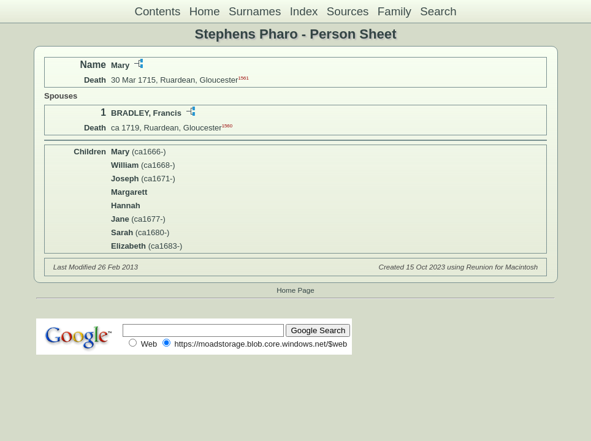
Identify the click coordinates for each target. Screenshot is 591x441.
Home (204, 11)
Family (394, 11)
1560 (227, 126)
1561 (243, 78)
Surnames (255, 11)
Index (304, 11)
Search (438, 11)
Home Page (295, 290)
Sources (348, 11)
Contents (157, 11)
